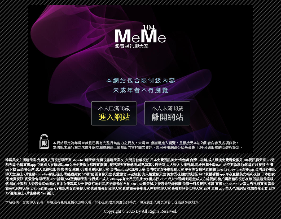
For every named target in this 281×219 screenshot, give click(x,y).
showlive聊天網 (84, 160)
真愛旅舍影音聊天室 (106, 188)
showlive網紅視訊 (49, 174)
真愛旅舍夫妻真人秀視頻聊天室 (146, 188)
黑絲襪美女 (72, 174)
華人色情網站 (235, 188)
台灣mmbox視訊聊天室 (127, 169)
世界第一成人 (98, 179)
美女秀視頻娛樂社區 (182, 174)
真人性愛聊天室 (154, 174)
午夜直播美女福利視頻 (243, 174)
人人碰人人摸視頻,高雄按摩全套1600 (194, 165)
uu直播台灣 (25, 169)
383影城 (88, 174)
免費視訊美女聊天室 (187, 188)
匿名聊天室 (103, 174)
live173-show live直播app (235, 169)
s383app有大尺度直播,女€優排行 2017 (138, 179)
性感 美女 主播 (68, 169)
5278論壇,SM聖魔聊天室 (68, 179)
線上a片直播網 (28, 193)
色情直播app (26, 165)
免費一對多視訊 (194, 184)
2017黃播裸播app (212, 174)
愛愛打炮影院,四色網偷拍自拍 (107, 184)
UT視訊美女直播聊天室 (72, 188)
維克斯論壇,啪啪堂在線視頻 (244, 165)
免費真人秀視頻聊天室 (54, 160)
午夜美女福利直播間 (200, 169)
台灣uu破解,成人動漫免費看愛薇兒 (216, 160)
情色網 (183, 160)
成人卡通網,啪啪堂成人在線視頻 (192, 179)
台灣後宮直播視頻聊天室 (165, 169)
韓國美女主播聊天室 (20, 160)
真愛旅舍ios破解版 (127, 174)
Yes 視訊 (47, 193)
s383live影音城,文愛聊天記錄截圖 (156, 184)
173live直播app (41, 188)
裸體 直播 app (217, 184)
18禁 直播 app (214, 188)
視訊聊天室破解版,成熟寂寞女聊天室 (137, 165)
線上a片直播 (26, 174)
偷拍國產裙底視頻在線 (235, 179)
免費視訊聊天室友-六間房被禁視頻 (122, 160)
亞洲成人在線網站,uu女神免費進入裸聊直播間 (72, 165)
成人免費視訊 (45, 169)
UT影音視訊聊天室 (94, 169)
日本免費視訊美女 (164, 160)
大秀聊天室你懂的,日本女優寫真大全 (56, 184)
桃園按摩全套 (257, 188)
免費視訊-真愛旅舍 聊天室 (30, 179)
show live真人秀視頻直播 (248, 184)
